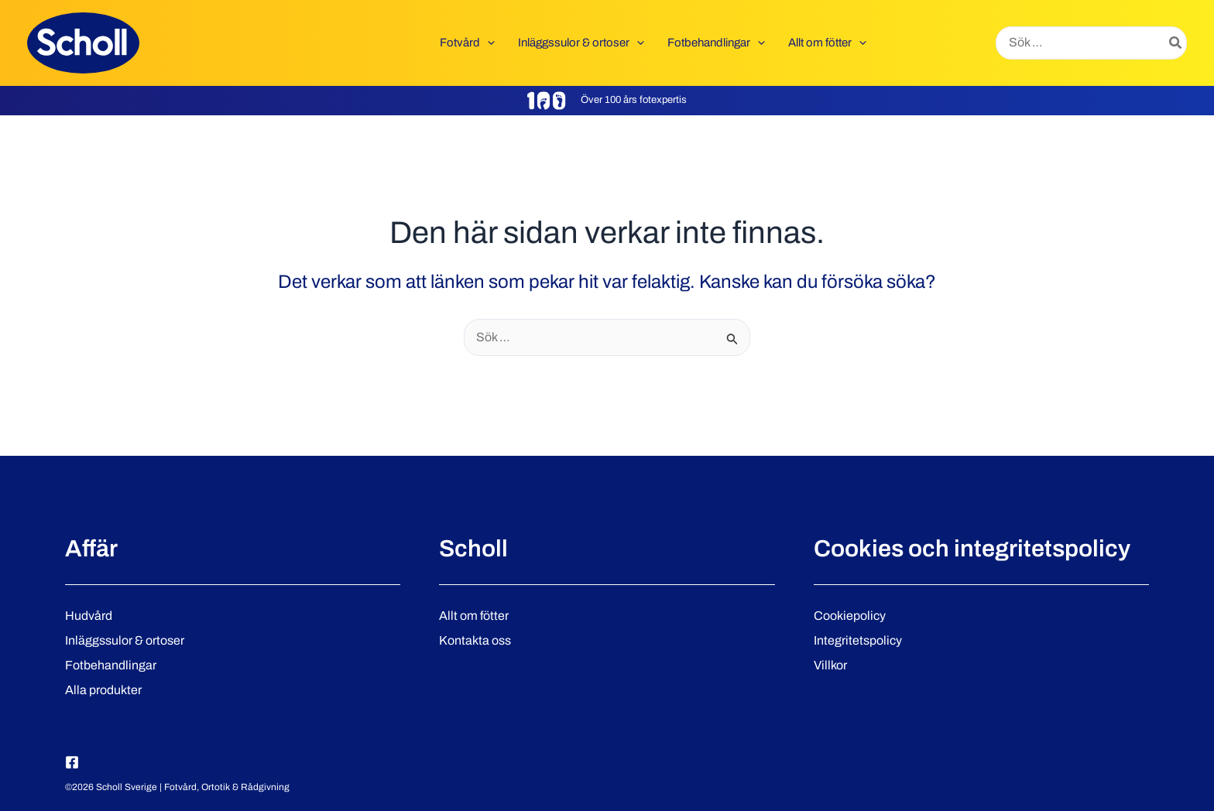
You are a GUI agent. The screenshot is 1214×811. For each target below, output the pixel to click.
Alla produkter (103, 689)
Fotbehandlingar (110, 665)
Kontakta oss (475, 640)
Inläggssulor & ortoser (124, 640)
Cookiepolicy (850, 615)
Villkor (830, 665)
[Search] (1176, 43)
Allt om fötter (474, 615)
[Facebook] (72, 762)
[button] (487, 43)
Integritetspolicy (858, 640)
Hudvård (88, 615)
